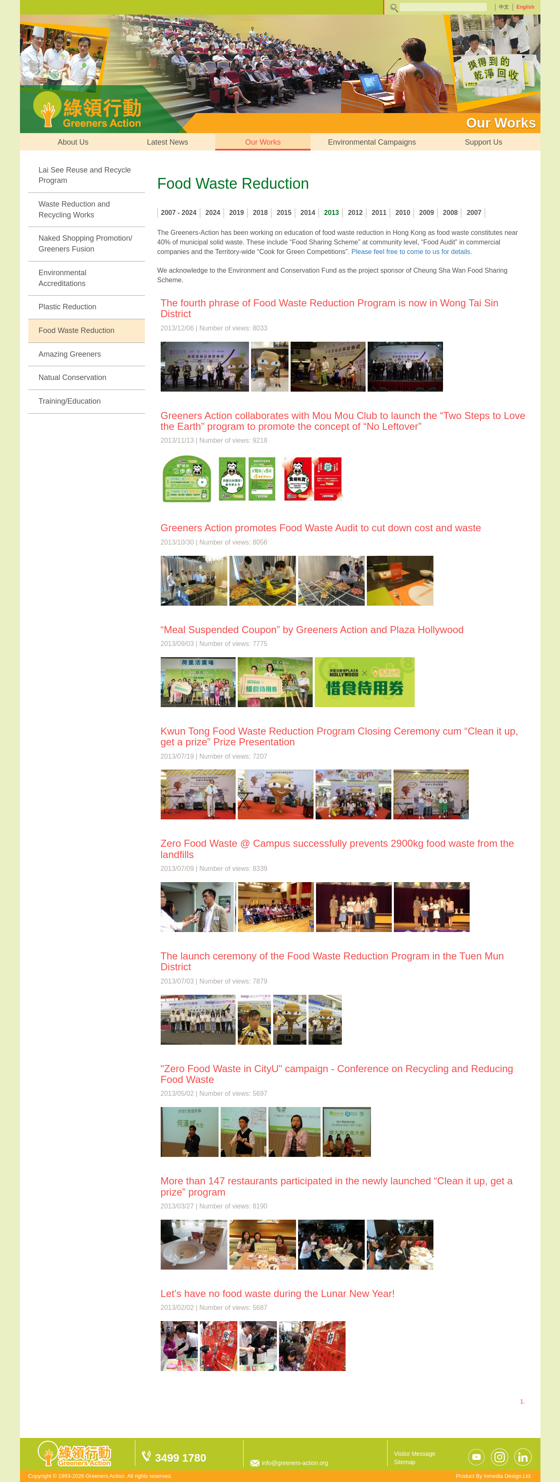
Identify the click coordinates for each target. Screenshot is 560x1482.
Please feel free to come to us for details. (411, 251)
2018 (260, 212)
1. (522, 1401)
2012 (355, 212)
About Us (73, 142)
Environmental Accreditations (63, 278)
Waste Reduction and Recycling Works (74, 209)
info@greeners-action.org (295, 1463)
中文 (504, 7)
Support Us (483, 142)
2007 (474, 212)
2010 (403, 212)
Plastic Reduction (68, 307)
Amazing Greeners (70, 354)
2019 (236, 212)
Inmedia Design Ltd (507, 1476)
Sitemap (404, 1462)
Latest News (167, 142)
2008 (450, 212)
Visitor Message (414, 1453)
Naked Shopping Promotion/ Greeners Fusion (85, 243)
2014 (308, 212)
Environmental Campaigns (372, 142)
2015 (284, 212)
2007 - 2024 (179, 212)
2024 (212, 212)
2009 (426, 212)
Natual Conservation (73, 377)
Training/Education (70, 401)
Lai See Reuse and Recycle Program (85, 175)
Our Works (263, 142)
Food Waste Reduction (76, 330)
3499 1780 (181, 1458)
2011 (379, 212)
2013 (331, 212)
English (525, 7)
